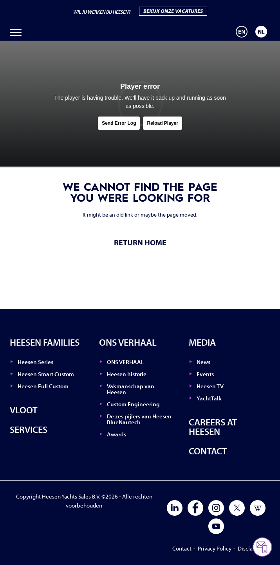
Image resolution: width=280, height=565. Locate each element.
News (203, 362)
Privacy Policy (214, 548)
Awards (116, 434)
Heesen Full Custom (43, 386)
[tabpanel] (140, 104)
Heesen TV (210, 386)
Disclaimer (251, 548)
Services (28, 429)
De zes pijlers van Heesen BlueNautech (139, 419)
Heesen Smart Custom (46, 374)
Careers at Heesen (213, 426)
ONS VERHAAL (128, 342)
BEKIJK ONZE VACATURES (173, 10)
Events (205, 374)
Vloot (24, 410)
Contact (208, 451)
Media (202, 342)
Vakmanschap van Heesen (130, 389)
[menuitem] (241, 32)
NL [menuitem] (261, 31)
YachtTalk (209, 398)
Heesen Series (35, 362)
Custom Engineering (133, 404)
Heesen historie (126, 374)
